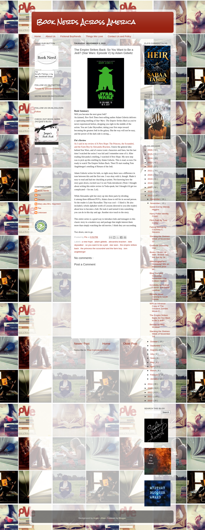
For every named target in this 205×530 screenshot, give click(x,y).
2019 (150, 179)
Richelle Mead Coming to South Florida (159, 297)
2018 (150, 183)
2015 (150, 195)
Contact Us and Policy (119, 36)
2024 (150, 158)
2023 (150, 162)
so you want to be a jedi (96, 245)
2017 (150, 187)
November (155, 203)
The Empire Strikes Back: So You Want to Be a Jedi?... (160, 317)
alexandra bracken (118, 242)
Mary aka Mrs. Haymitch (49, 205)
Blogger (122, 518)
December (155, 199)
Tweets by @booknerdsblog (48, 90)
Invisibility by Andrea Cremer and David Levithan (159, 287)
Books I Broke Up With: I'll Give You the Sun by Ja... (159, 254)
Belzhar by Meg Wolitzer (157, 325)
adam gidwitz (101, 242)
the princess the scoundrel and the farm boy (101, 248)
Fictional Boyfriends (70, 36)
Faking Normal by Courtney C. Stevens (158, 229)
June (152, 358)
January (154, 379)
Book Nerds (43, 192)
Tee (39, 209)
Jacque (41, 201)
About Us (50, 36)
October (154, 341)
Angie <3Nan (99, 518)
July (152, 354)
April (152, 366)
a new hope (87, 242)
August (153, 350)
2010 (150, 400)
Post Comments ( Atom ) (98, 350)
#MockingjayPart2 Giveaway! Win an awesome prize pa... (159, 265)
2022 (150, 166)
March (153, 370)
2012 (150, 392)
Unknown (42, 214)
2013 (150, 388)
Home (37, 36)
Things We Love (94, 36)
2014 (150, 384)
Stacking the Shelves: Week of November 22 (160, 239)
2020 (150, 175)
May (152, 362)
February (154, 375)
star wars (114, 245)
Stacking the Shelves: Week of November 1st (160, 334)
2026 (150, 150)
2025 (150, 154)
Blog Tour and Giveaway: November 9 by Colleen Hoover (158, 277)
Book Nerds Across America (85, 22)
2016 (150, 191)
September (155, 345)
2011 (150, 396)
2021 (150, 170)
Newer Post (82, 343)
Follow (38, 113)
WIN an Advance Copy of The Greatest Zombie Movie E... (159, 307)
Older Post (130, 343)
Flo (39, 196)
